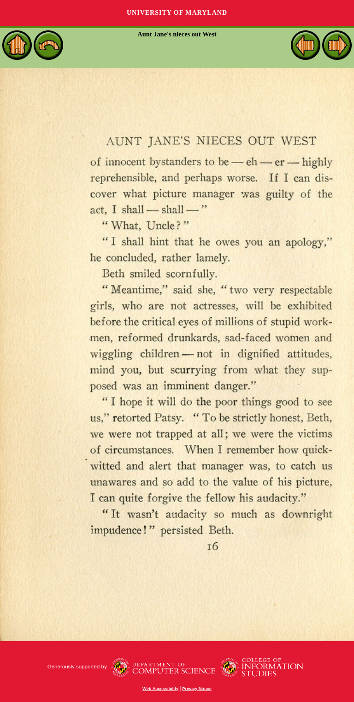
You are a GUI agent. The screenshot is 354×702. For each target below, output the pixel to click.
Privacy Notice (197, 688)
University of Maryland (177, 12)
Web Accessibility (160, 688)
